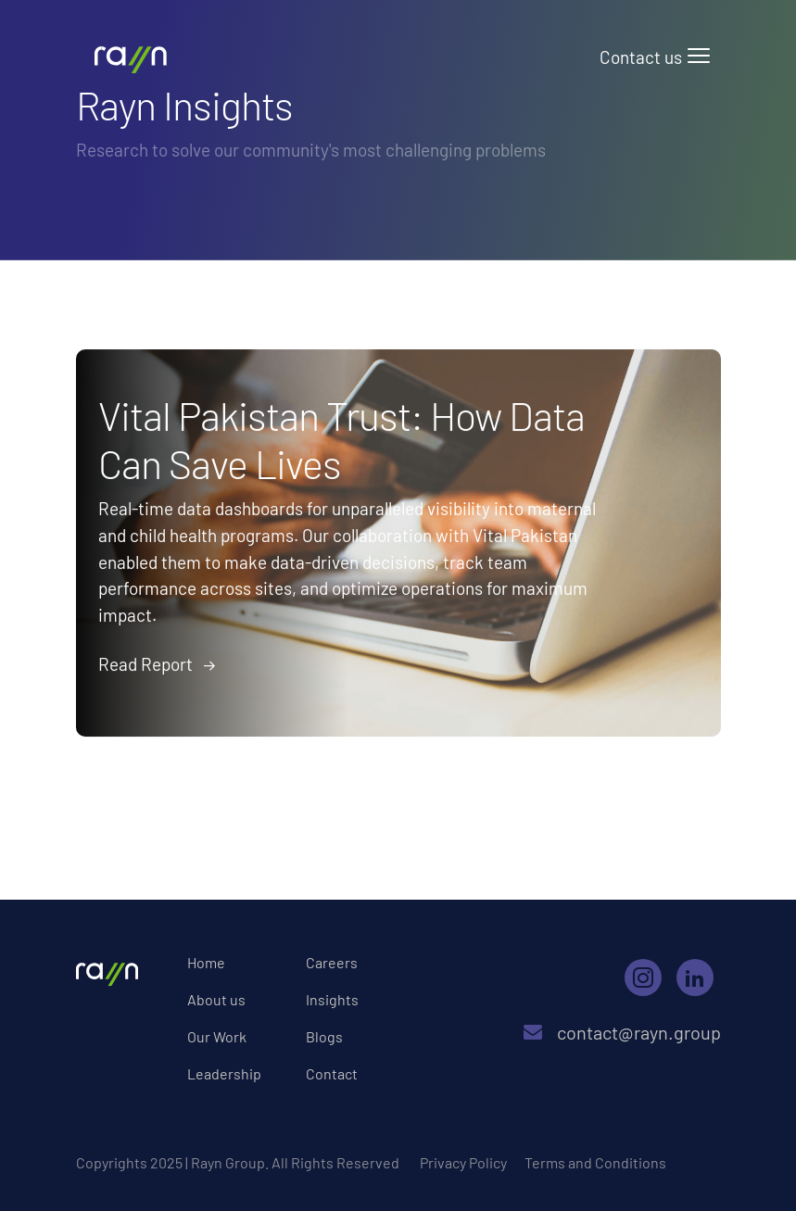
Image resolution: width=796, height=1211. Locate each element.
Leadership (224, 1073)
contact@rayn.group (648, 1032)
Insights (332, 999)
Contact (332, 1073)
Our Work (216, 1036)
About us (216, 999)
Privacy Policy (463, 1162)
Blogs (324, 1036)
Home (206, 962)
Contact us (641, 57)
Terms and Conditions (595, 1162)
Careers (332, 962)
